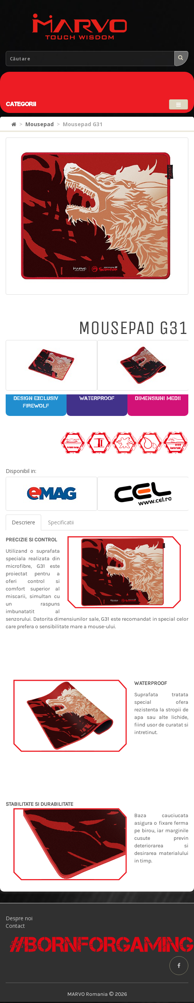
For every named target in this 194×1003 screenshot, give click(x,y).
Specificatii (61, 522)
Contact (15, 925)
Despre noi (19, 918)
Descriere (23, 522)
